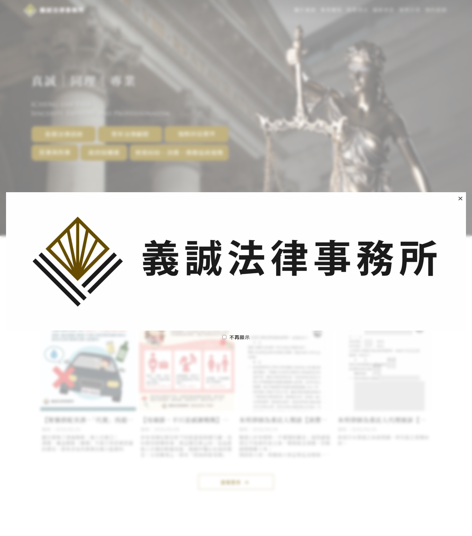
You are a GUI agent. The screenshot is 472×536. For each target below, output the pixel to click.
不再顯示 (239, 337)
